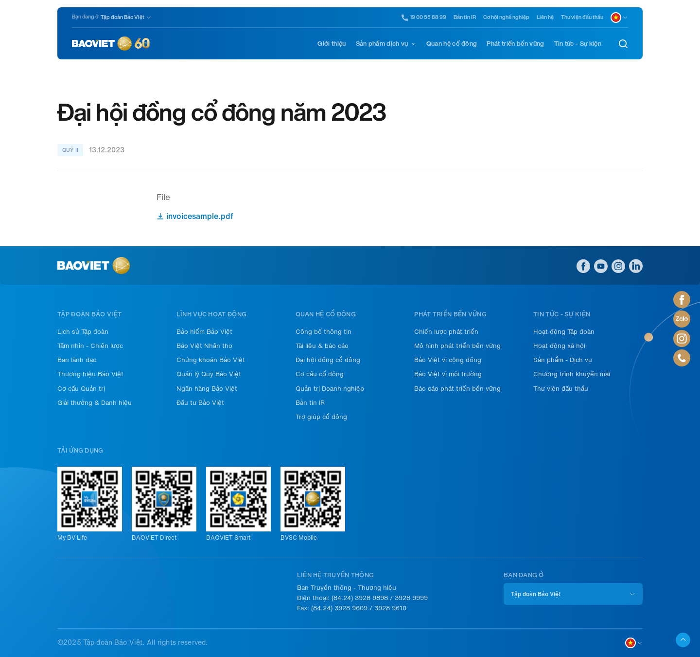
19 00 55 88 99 (424, 17)
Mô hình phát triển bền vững (457, 345)
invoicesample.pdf (195, 216)
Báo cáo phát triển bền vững (457, 388)
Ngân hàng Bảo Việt (206, 388)
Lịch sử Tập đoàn (82, 331)
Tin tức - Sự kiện (577, 43)
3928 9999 (411, 598)
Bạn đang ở (85, 17)
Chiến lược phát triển (446, 331)
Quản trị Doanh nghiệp (330, 388)
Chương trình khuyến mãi (571, 374)
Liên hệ (545, 17)
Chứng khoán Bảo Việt (210, 360)
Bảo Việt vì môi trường (448, 374)
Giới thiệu (331, 43)
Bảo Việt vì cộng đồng (447, 360)
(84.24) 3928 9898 (360, 598)
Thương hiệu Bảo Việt (90, 374)
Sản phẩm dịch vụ (382, 43)
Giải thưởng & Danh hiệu (94, 402)
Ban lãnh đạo (77, 360)
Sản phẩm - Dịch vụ (562, 360)
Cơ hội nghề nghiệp (506, 17)
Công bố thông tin (323, 331)
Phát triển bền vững (515, 43)
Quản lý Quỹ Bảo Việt (208, 374)
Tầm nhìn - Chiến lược (90, 345)
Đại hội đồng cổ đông (328, 360)
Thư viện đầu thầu (582, 17)
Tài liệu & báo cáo (322, 345)
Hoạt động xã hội (559, 345)
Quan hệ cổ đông (451, 43)
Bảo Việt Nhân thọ (204, 345)
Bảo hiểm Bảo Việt (204, 331)
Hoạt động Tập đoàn (564, 331)
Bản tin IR (465, 17)
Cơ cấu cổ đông (320, 374)
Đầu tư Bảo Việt (200, 402)
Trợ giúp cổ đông (321, 416)
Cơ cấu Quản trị (81, 388)
